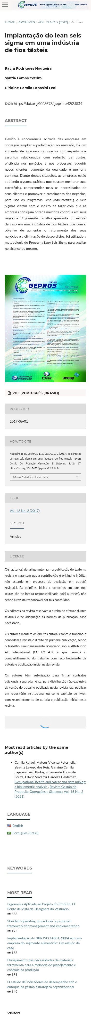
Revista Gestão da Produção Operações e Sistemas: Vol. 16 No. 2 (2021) (49, 791)
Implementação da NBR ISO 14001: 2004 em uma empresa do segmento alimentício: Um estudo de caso (44, 943)
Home (10, 22)
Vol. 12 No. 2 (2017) (53, 22)
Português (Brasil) (25, 833)
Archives (26, 22)
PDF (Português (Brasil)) (35, 393)
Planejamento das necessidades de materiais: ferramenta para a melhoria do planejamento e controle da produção (41, 965)
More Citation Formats (30, 477)
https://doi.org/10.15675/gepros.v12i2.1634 (48, 104)
